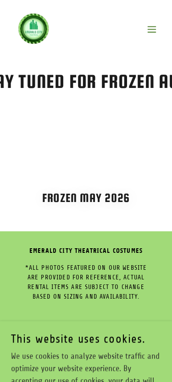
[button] (152, 29)
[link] (33, 29)
